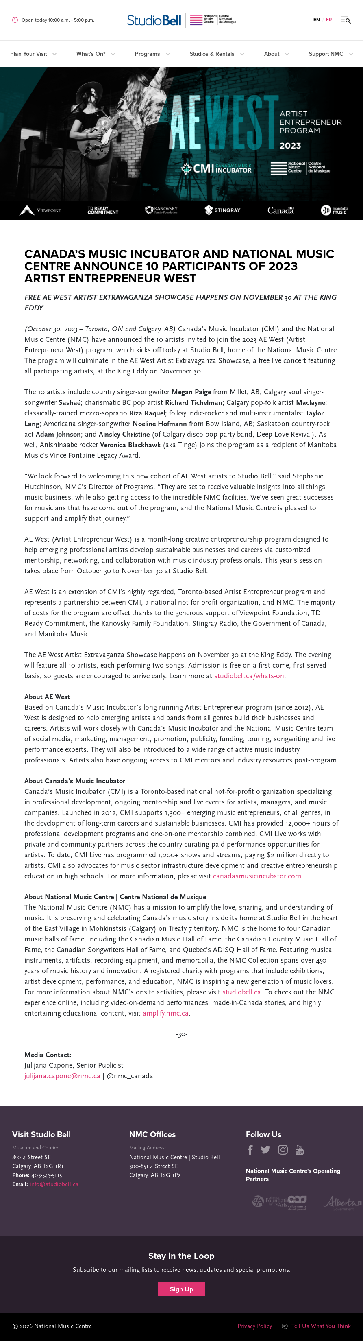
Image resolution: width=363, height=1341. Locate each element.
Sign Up (181, 1289)
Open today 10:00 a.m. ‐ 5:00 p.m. (58, 20)
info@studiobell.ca (54, 1185)
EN (316, 19)
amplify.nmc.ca (166, 1014)
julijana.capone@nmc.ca (62, 1076)
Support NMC (331, 53)
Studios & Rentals (217, 53)
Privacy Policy (254, 1327)
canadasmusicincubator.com (257, 876)
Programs (152, 53)
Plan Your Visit (33, 53)
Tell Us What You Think (316, 1327)
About (276, 53)
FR (329, 19)
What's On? (95, 53)
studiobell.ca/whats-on (249, 676)
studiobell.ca (241, 992)
